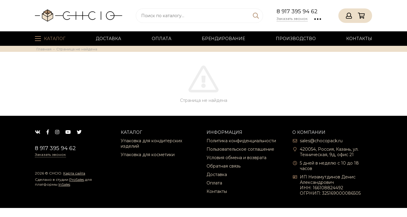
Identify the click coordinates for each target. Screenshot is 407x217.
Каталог (50, 38)
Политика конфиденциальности (241, 140)
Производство (296, 38)
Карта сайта (74, 173)
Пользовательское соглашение (240, 149)
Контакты (359, 38)
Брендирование (223, 38)
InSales (64, 184)
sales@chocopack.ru (321, 140)
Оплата (161, 38)
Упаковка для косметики (148, 154)
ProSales (76, 179)
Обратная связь (224, 166)
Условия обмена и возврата (236, 157)
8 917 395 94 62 (297, 11)
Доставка (108, 38)
